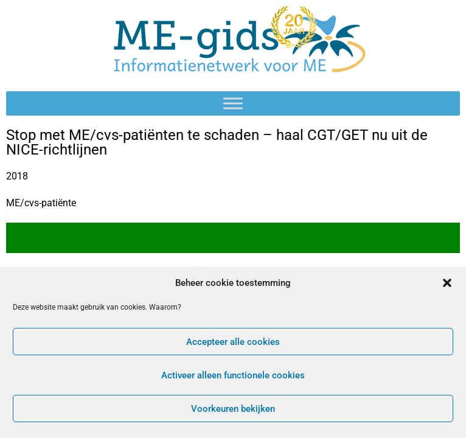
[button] (447, 283)
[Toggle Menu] (233, 103)
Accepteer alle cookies (233, 341)
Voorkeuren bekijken (233, 408)
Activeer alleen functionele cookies (233, 375)
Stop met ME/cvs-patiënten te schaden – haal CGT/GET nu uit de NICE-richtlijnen (217, 142)
